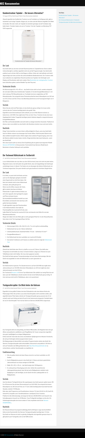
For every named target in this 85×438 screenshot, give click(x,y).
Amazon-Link (15, 272)
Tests (24, 16)
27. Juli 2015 (6, 158)
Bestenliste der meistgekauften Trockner (41, 80)
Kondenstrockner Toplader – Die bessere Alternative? (23, 12)
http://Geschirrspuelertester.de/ (38, 346)
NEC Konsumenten (10, 3)
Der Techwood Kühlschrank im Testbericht (19, 155)
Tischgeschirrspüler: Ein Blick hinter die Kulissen (21, 285)
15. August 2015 (7, 16)
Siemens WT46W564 (9, 145)
